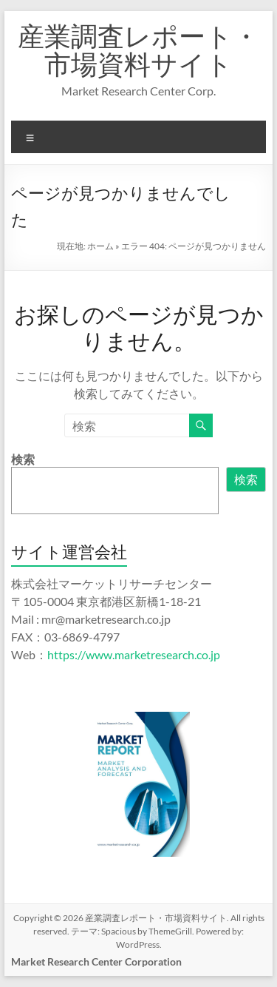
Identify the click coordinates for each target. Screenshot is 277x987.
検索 (23, 459)
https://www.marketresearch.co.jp (133, 654)
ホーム (100, 246)
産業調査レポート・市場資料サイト (138, 49)
